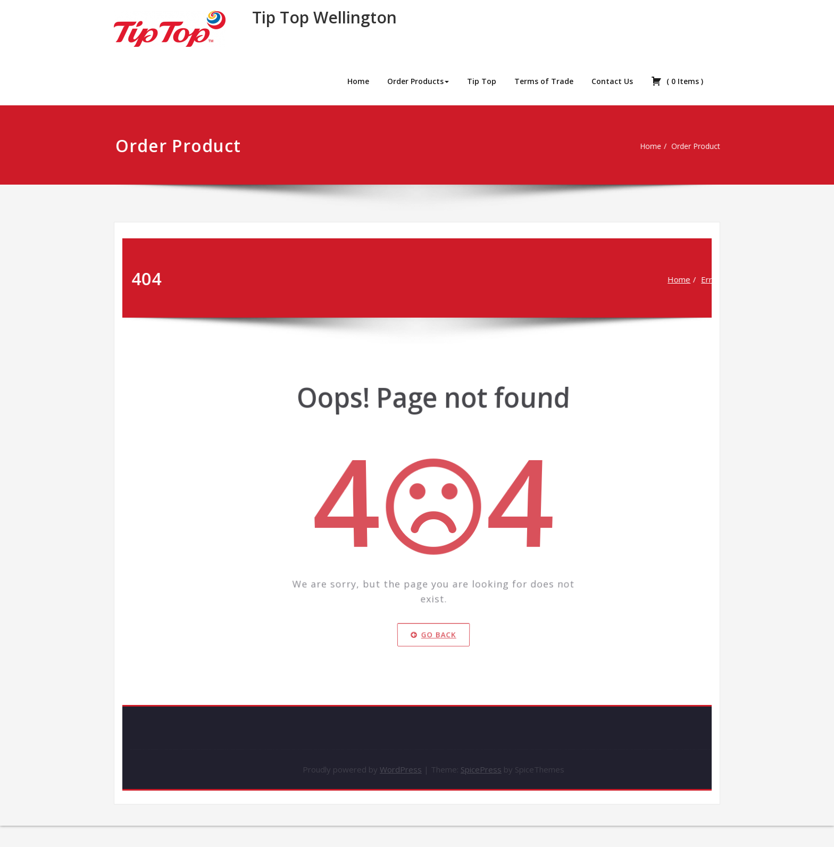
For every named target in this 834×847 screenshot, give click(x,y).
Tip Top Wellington (324, 17)
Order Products (418, 81)
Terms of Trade (543, 81)
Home (358, 81)
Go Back (434, 646)
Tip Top (481, 81)
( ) (677, 81)
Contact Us (612, 81)
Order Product (694, 146)
